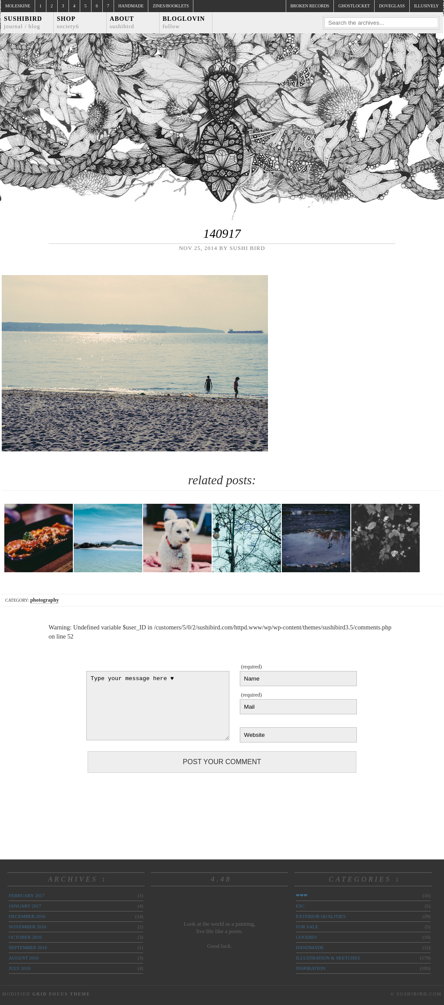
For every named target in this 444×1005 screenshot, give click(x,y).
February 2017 (26, 895)
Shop (68, 22)
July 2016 (19, 968)
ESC (300, 905)
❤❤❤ (301, 895)
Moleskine (17, 5)
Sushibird (23, 22)
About (122, 22)
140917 (222, 233)
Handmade (131, 5)
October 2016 (25, 937)
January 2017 (25, 905)
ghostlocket (354, 5)
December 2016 (27, 916)
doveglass (392, 5)
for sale (307, 926)
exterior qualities (321, 916)
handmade (309, 947)
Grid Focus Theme (61, 994)
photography (44, 600)
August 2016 (24, 957)
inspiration (310, 968)
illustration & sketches (328, 957)
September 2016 (28, 947)
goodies (306, 937)
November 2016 (27, 926)
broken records (310, 5)
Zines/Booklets (171, 5)
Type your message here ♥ (157, 705)
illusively (426, 5)
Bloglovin (184, 22)
